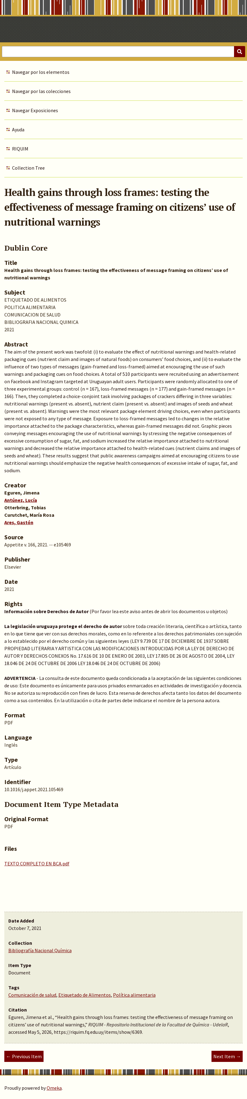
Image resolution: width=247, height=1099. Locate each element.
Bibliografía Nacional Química (40, 950)
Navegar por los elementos (40, 72)
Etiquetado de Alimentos (84, 995)
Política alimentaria (134, 995)
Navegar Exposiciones (35, 110)
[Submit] (239, 51)
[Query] (123, 51)
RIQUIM (20, 149)
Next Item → (227, 1056)
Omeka (54, 1088)
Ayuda (18, 129)
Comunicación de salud (32, 995)
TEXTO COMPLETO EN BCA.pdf (36, 863)
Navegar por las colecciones (41, 91)
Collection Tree (28, 168)
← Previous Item (24, 1056)
